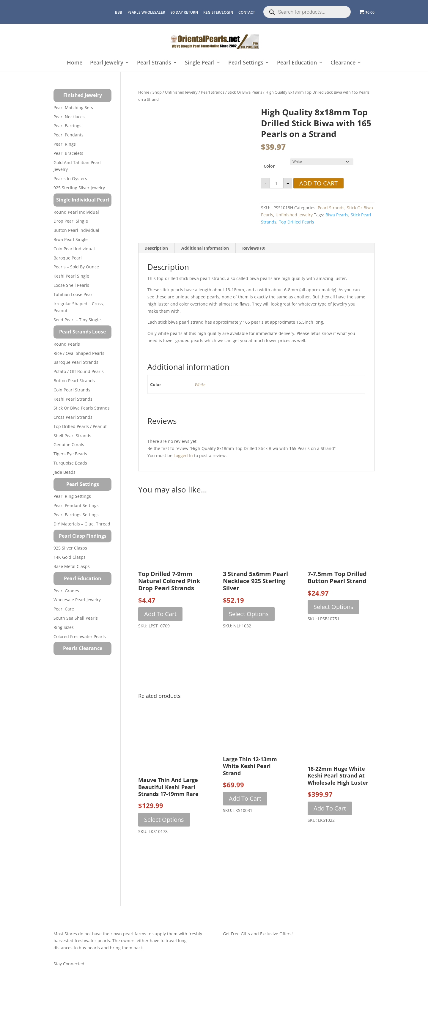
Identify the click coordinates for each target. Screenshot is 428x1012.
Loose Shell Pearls (71, 285)
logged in (183, 455)
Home (74, 63)
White (200, 384)
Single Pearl (200, 63)
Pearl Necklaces (69, 116)
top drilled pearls (296, 222)
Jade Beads (64, 472)
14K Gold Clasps (70, 557)
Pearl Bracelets (68, 153)
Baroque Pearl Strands (76, 362)
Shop (157, 92)
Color (269, 166)
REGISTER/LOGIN (218, 12)
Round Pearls (67, 344)
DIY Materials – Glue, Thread (82, 524)
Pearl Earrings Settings (76, 514)
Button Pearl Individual (76, 230)
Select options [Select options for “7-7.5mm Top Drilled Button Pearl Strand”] (333, 607)
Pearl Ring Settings (72, 496)
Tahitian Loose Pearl (74, 294)
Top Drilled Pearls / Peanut (80, 426)
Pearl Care (64, 609)
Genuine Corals (69, 444)
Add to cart (318, 183)
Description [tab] (156, 248)
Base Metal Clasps (72, 566)
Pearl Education (297, 63)
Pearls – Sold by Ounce (76, 267)
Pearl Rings (65, 144)
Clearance (343, 63)
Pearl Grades (66, 591)
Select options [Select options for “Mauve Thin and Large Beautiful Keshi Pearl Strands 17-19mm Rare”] (164, 820)
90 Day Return (184, 12)
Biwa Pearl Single (71, 239)
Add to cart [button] (160, 614)
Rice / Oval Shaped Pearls (79, 353)
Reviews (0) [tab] (253, 248)
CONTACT (246, 12)
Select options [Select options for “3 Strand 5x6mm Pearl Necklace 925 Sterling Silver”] (249, 614)
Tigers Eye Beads (70, 454)
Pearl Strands (154, 63)
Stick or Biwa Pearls (245, 92)
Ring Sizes (64, 627)
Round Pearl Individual (76, 212)
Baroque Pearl (68, 258)
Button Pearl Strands (74, 380)
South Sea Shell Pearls (76, 618)
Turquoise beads (70, 463)
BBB (118, 12)
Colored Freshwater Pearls (80, 636)
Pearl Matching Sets (73, 107)
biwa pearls (336, 215)
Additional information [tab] (205, 248)
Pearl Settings (245, 63)
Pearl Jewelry (106, 63)
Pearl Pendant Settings (76, 505)
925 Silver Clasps (70, 548)
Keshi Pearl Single (71, 276)
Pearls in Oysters (70, 178)
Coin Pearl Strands (72, 390)
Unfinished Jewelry (181, 92)
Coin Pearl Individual (74, 248)
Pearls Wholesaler (146, 12)
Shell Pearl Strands (72, 435)
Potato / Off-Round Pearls (79, 371)
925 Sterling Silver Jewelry (79, 188)
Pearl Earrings (67, 125)
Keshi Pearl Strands (73, 399)
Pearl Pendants (69, 135)
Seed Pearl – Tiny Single (77, 319)
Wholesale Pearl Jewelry (77, 599)
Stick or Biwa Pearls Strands (82, 408)
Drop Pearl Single (71, 221)
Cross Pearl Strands (73, 417)
